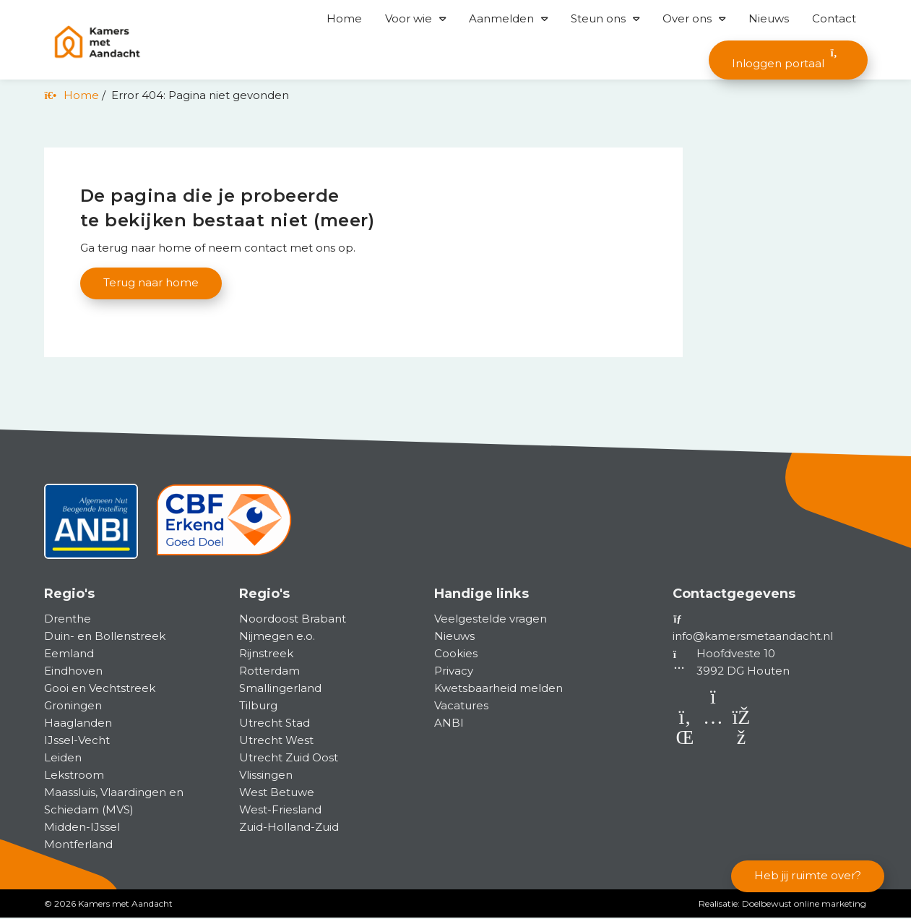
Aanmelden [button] (501, 18)
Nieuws (768, 18)
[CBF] (224, 528)
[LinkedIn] (687, 741)
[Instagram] (715, 741)
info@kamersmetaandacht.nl (753, 637)
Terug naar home (151, 283)
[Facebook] (741, 741)
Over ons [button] (687, 18)
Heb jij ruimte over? (807, 876)
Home (344, 18)
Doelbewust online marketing (804, 904)
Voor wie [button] (408, 18)
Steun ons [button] (598, 18)
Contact (834, 18)
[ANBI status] (91, 528)
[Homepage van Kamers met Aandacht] (97, 43)
